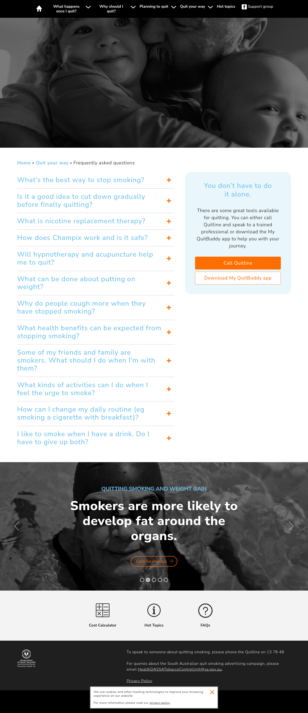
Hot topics (226, 6)
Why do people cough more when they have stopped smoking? (81, 307)
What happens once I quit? (66, 8)
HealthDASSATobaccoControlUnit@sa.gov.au (180, 669)
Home (39, 8)
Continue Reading (154, 563)
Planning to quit (154, 6)
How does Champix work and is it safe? (82, 237)
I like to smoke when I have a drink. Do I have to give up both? (83, 438)
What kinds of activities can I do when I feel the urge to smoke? (82, 388)
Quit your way (192, 6)
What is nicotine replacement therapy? (81, 221)
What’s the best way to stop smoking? (80, 180)
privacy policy (160, 703)
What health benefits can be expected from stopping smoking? (89, 332)
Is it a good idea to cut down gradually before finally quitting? (81, 200)
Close (212, 692)
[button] (142, 580)
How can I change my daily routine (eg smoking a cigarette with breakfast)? (81, 413)
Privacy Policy (139, 680)
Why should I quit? (111, 8)
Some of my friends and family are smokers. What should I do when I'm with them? (86, 360)
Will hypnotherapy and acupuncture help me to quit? (85, 258)
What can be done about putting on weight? (76, 283)
